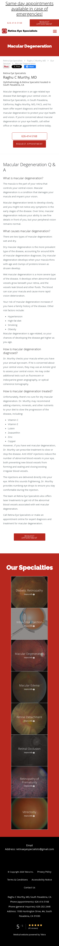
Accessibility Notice (42, 879)
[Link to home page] (25, 31)
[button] (29, 136)
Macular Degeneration (25, 63)
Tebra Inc (29, 871)
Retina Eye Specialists (12, 60)
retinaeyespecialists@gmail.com (35, 849)
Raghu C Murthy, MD (36, 60)
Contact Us (29, 887)
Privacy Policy (44, 871)
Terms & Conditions (17, 879)
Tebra (43, 934)
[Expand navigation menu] (54, 31)
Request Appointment (29, 144)
